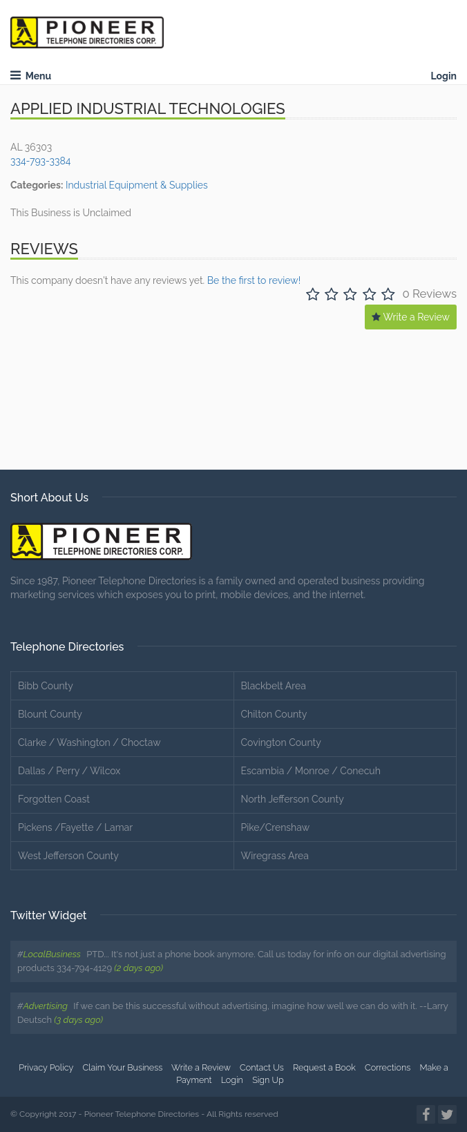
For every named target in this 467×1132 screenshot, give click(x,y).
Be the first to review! (254, 280)
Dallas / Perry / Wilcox (69, 770)
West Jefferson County (68, 855)
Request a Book (324, 1067)
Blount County (50, 714)
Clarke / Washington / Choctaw (89, 742)
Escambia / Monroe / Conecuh (311, 770)
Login (443, 75)
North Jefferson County (292, 799)
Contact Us (262, 1067)
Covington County (281, 742)
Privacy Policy (46, 1067)
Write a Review (411, 317)
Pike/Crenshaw (275, 827)
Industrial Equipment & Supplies (137, 185)
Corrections (387, 1067)
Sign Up (268, 1080)
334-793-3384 (40, 160)
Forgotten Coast (54, 799)
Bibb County (45, 685)
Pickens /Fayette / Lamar (75, 827)
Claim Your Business (123, 1067)
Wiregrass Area (275, 855)
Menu (30, 76)
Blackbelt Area (273, 685)
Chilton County (274, 714)
